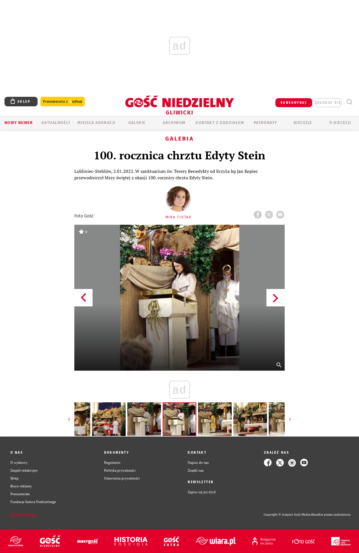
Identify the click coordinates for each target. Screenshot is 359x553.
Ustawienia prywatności (122, 478)
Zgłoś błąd (23, 515)
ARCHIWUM (174, 122)
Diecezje (303, 122)
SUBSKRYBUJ (293, 103)
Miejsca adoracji (96, 122)
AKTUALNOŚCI (56, 122)
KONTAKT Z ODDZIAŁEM (219, 122)
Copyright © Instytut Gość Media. (287, 515)
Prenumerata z (62, 101)
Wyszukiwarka (349, 102)
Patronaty (265, 122)
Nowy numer (18, 122)
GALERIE (137, 122)
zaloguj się (328, 103)
